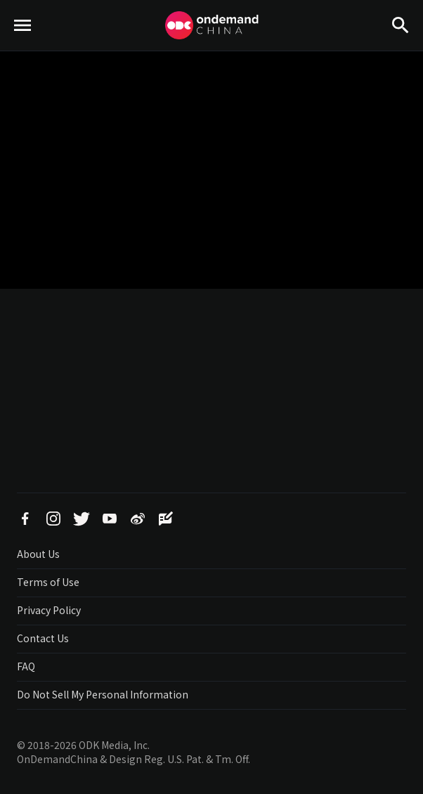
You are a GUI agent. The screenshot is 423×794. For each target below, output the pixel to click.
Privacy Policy (49, 610)
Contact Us (43, 638)
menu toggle (23, 49)
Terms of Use (48, 582)
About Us (38, 554)
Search (400, 49)
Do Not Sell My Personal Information (102, 694)
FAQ (26, 666)
